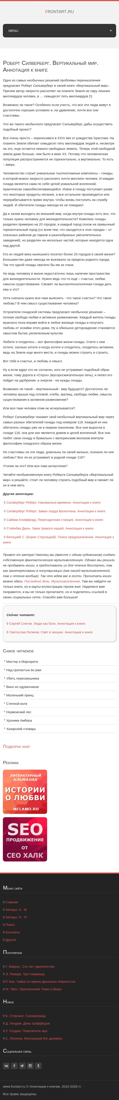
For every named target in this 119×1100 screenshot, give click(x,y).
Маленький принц (19, 695)
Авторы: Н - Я (16, 917)
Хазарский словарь (21, 729)
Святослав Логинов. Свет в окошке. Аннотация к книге (51, 632)
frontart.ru (59, 11)
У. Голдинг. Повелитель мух (27, 1031)
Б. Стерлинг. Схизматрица (26, 1016)
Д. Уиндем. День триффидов (28, 1023)
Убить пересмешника (22, 678)
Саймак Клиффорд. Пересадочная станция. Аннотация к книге (54, 520)
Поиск (10, 925)
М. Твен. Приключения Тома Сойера (33, 989)
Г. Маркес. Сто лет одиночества (30, 966)
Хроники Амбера (19, 720)
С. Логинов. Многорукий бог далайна (34, 1038)
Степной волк (16, 703)
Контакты (13, 932)
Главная (12, 902)
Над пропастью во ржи (23, 670)
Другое (11, 940)
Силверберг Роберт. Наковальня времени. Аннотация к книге (53, 502)
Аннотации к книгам (45, 1086)
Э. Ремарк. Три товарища (25, 974)
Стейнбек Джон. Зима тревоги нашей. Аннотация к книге (49, 528)
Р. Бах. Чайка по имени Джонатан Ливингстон (40, 981)
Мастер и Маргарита (22, 661)
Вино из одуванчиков (22, 687)
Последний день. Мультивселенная (52, 581)
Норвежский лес (18, 712)
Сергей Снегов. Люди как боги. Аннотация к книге (47, 623)
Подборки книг (16, 746)
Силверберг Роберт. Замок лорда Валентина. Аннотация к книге (55, 511)
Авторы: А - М (16, 909)
